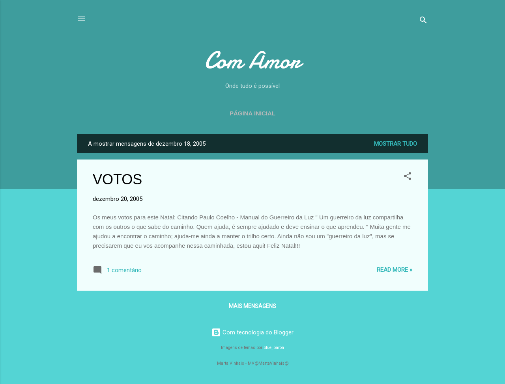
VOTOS (117, 179)
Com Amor (252, 60)
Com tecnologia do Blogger (252, 332)
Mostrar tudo (395, 143)
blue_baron (274, 347)
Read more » (394, 269)
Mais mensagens (252, 306)
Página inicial (252, 113)
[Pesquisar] (423, 21)
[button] (407, 177)
